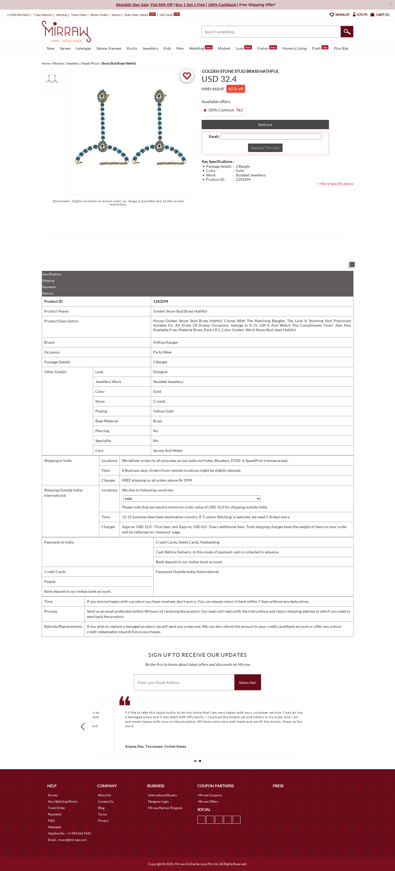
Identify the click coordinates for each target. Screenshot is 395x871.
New (51, 48)
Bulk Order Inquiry (136, 14)
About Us (104, 795)
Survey (116, 14)
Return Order (99, 14)
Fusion (267, 48)
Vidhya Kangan (165, 342)
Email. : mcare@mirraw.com (67, 840)
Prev (84, 726)
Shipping (48, 281)
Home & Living (294, 48)
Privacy (103, 821)
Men (180, 48)
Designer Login (158, 801)
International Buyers (162, 795)
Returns (47, 293)
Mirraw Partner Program (165, 808)
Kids (167, 48)
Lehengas (83, 48)
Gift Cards (170, 14)
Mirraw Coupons (210, 795)
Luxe (244, 48)
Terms (102, 814)
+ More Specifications (335, 183)
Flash (320, 48)
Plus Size (341, 48)
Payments (49, 287)
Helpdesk (54, 827)
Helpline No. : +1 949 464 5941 (69, 833)
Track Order (79, 14)
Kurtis (132, 48)
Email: (214, 136)
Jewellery (150, 48)
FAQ (51, 821)
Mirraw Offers (208, 801)
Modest (224, 48)
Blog (101, 808)
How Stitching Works (62, 801)
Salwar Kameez (108, 48)
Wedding (201, 48)
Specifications (52, 274)
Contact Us (105, 801)
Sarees (65, 48)
